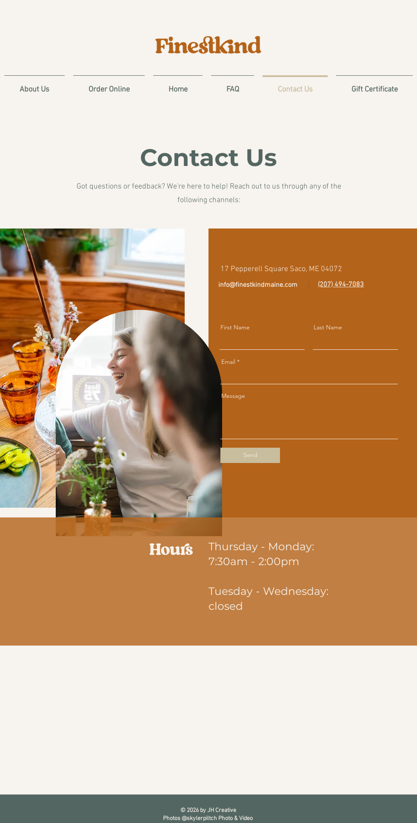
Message (233, 396)
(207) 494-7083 (341, 284)
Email (228, 362)
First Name (235, 327)
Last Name (328, 327)
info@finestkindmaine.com (257, 285)
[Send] (250, 455)
